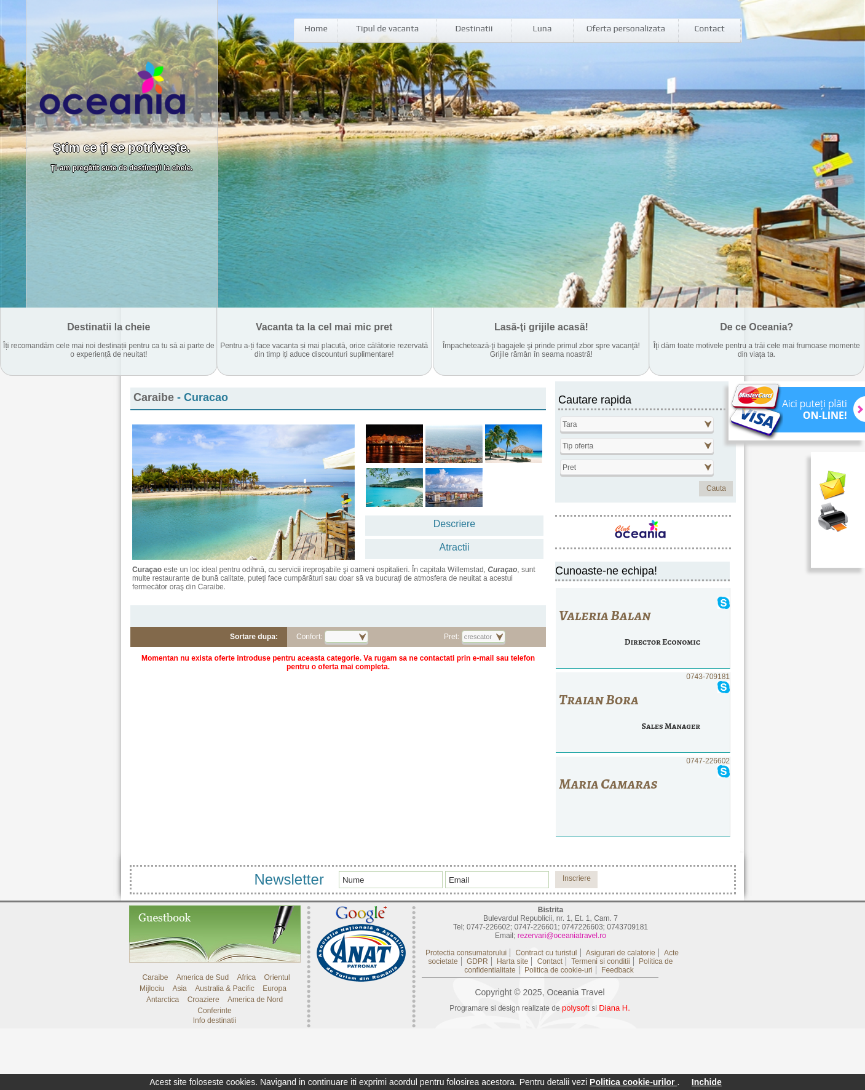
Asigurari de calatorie (620, 953)
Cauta (716, 488)
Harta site (512, 961)
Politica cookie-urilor (633, 1082)
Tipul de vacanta (387, 28)
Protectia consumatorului (466, 953)
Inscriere (577, 878)
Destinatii (474, 28)
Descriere (454, 524)
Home (316, 28)
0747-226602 (643, 797)
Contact (709, 28)
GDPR (477, 961)
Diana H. (614, 1007)
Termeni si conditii (600, 961)
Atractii (455, 547)
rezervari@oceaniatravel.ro (562, 935)
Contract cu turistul (546, 953)
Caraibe (155, 397)
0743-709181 (643, 712)
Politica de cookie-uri (558, 970)
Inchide (707, 1082)
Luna (542, 28)
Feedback (617, 970)
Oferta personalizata (626, 28)
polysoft (576, 1007)
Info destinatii (215, 1020)
